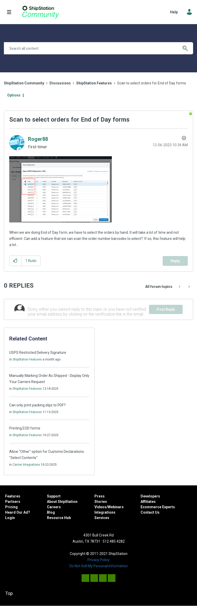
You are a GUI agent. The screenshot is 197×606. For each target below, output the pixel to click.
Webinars (116, 507)
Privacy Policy (98, 560)
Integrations (104, 512)
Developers (150, 496)
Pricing (11, 507)
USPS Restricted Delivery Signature (37, 352)
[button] (60, 189)
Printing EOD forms (24, 428)
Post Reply (166, 309)
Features (12, 496)
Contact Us (150, 512)
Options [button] (14, 95)
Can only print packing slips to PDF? (37, 405)
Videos (100, 507)
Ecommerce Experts (158, 507)
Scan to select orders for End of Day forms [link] (151, 83)
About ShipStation (62, 502)
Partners (12, 502)
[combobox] (98, 48)
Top (9, 593)
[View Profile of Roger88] (38, 139)
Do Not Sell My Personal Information (99, 566)
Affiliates (148, 502)
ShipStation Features (94, 83)
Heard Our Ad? (17, 512)
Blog (51, 512)
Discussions (60, 83)
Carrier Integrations (26, 464)
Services (101, 518)
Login (10, 518)
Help (174, 12)
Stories (100, 502)
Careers (54, 507)
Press (99, 496)
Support (54, 496)
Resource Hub (59, 518)
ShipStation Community (40, 12)
